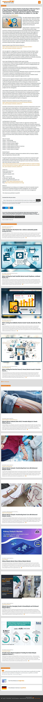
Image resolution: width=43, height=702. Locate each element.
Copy (38, 200)
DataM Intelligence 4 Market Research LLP (9, 419)
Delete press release (8, 216)
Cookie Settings (37, 698)
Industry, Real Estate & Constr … (12, 273)
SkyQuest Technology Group (7, 466)
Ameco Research (5, 559)
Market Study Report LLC (13, 16)
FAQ (1, 698)
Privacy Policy (8, 698)
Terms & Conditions (15, 698)
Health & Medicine (10, 226)
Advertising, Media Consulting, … (12, 511)
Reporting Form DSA (30, 698)
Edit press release (19, 216)
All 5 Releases (5, 381)
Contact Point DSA (23, 698)
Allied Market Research (6, 604)
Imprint (4, 698)
